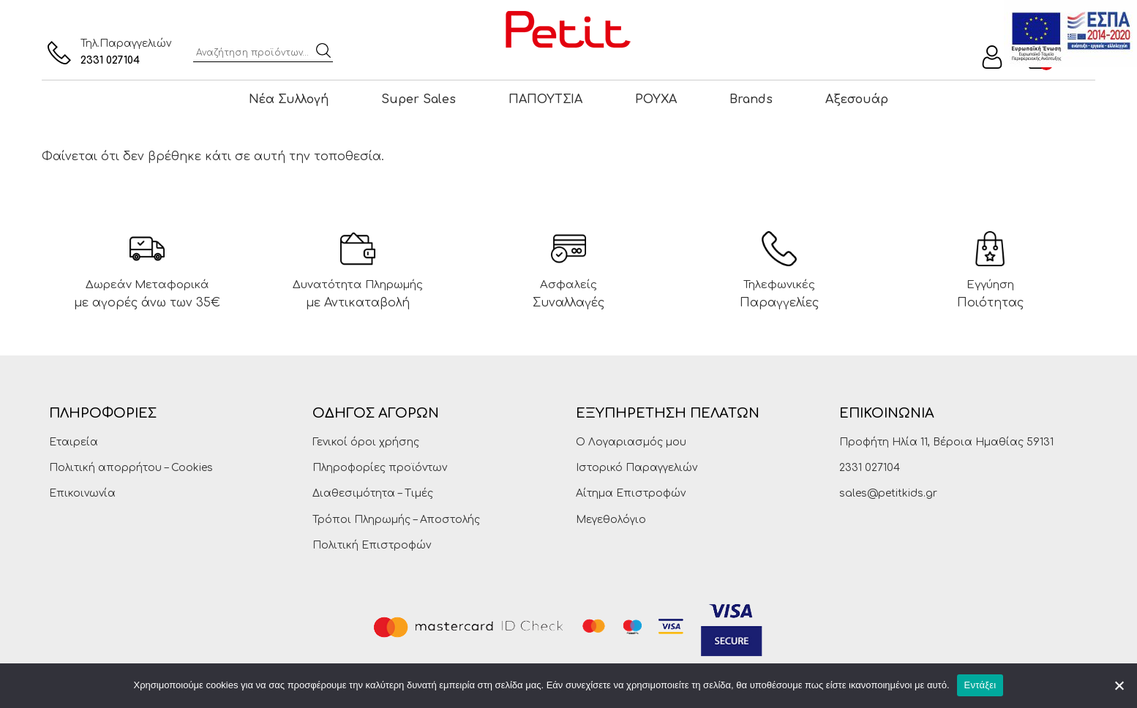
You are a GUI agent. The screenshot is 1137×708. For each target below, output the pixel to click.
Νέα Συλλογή (289, 99)
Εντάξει (980, 684)
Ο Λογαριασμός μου (631, 442)
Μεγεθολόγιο (611, 519)
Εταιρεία (73, 442)
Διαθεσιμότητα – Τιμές (372, 493)
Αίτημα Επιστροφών (631, 493)
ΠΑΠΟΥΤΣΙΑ (545, 99)
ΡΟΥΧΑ (656, 99)
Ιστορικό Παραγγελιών (636, 467)
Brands (751, 99)
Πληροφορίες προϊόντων (379, 467)
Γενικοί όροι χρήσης (365, 442)
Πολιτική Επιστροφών (371, 545)
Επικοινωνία (82, 493)
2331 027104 (110, 60)
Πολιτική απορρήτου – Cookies (131, 467)
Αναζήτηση (323, 50)
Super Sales (418, 99)
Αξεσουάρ (856, 99)
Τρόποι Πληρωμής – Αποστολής (396, 519)
